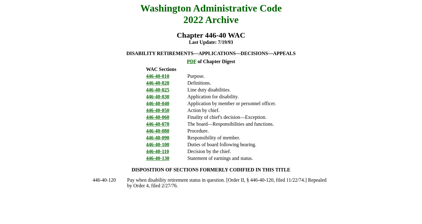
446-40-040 (157, 103)
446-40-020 (157, 83)
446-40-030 (157, 96)
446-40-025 (157, 89)
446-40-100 (157, 144)
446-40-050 (157, 110)
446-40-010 (157, 76)
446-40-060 (157, 117)
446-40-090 (157, 137)
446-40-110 (157, 151)
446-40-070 (157, 124)
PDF (191, 61)
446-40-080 (157, 130)
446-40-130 (157, 158)
